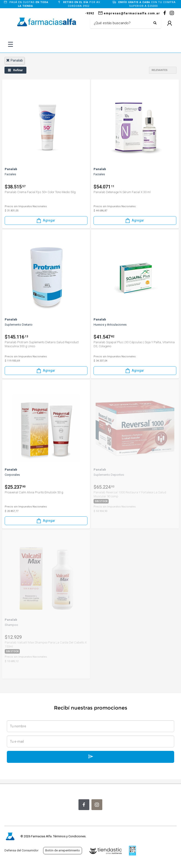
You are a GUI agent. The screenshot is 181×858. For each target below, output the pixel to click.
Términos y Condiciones (69, 836)
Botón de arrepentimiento (62, 850)
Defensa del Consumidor (21, 850)
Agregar (45, 220)
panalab (14, 60)
